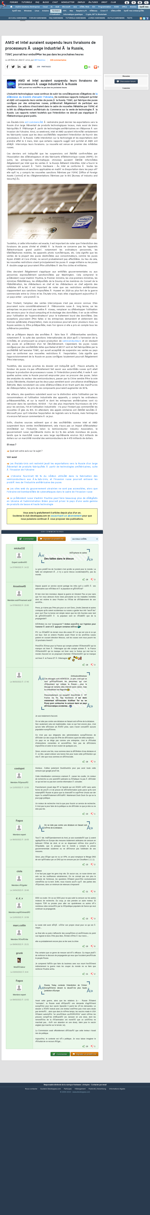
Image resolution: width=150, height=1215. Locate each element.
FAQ (37, 2)
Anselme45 (19, 637)
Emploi (81, 2)
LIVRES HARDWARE (96, 18)
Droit (104, 2)
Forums (14, 2)
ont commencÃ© (34, 139)
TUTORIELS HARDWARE (75, 18)
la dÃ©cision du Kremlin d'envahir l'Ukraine (52, 113)
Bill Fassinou (39, 77)
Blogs (45, 2)
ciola (19, 922)
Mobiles (133, 7)
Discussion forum (126, 81)
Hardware (56, 11)
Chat (55, 2)
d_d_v (19, 949)
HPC (65, 11)
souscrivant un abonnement (66, 533)
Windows (28, 11)
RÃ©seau (93, 11)
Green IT (104, 11)
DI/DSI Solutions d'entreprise (27, 7)
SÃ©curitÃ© (116, 11)
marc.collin (19, 976)
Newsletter (67, 2)
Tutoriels (26, 2)
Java (75, 7)
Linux (37, 11)
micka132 (19, 599)
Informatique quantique (73, 14)
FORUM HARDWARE (37, 18)
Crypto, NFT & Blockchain (96, 14)
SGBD (116, 7)
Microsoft (66, 7)
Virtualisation (54, 14)
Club (113, 2)
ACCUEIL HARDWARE (17, 18)
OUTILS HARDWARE (115, 18)
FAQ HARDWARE (56, 18)
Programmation (104, 7)
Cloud (45, 7)
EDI (93, 7)
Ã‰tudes (93, 2)
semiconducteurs (71, 358)
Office (124, 7)
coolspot (19, 819)
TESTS (129, 18)
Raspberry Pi (81, 11)
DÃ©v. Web (84, 7)
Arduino (45, 11)
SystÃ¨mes (144, 7)
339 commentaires (58, 77)
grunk (19, 1004)
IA (51, 7)
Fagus (19, 871)
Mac (71, 11)
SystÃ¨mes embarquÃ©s (134, 11)
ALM (57, 7)
